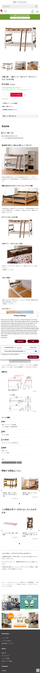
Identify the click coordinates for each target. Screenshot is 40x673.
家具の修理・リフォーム (8, 643)
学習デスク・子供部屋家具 (27, 582)
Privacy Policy (4, 337)
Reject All (20, 341)
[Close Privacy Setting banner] (37, 316)
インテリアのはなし (7, 640)
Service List (19, 347)
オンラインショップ (13, 582)
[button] (19, 503)
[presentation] (1, 67)
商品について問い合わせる (9, 116)
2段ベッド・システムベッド (9, 462)
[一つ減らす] (8, 96)
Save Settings (33, 357)
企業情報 (4, 670)
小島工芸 (19, 462)
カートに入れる (16, 94)
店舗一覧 (4, 653)
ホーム (3, 582)
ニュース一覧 (5, 638)
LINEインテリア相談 (7, 661)
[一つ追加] (8, 94)
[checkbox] (35, 351)
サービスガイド (5, 655)
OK (33, 341)
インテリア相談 (5, 658)
